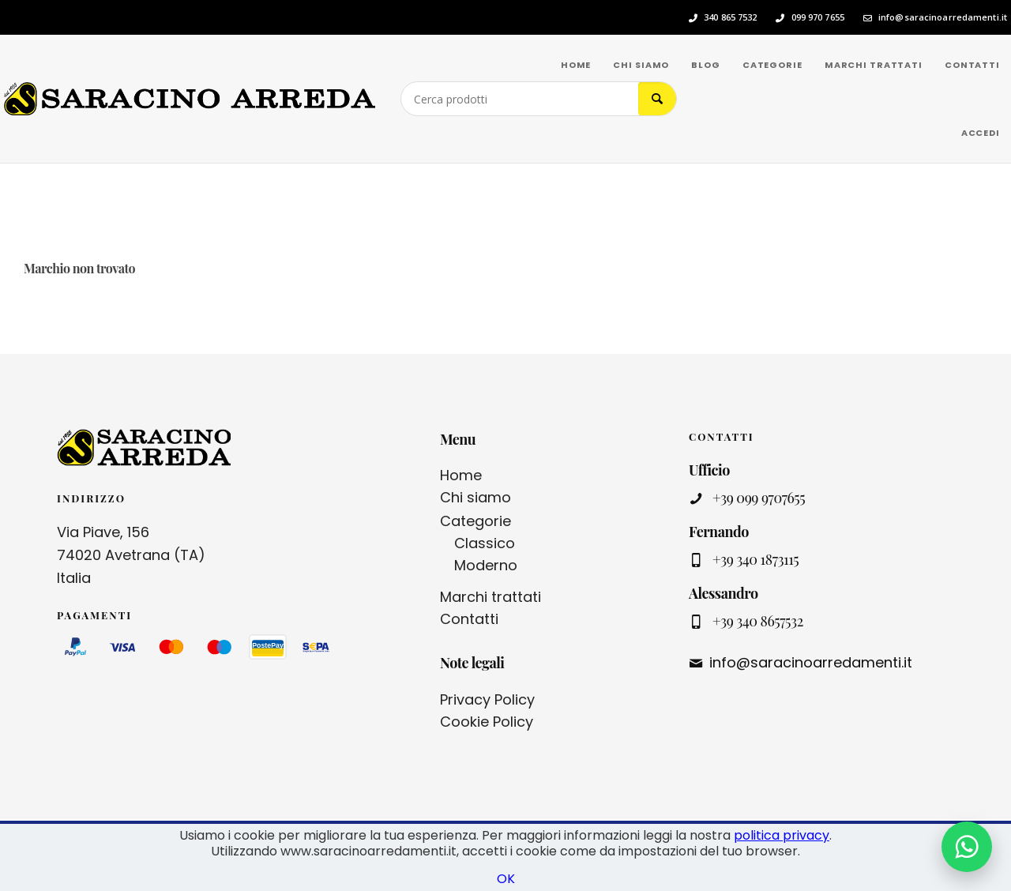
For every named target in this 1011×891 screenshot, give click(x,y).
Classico (484, 543)
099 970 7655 (817, 17)
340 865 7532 (730, 17)
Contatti (469, 619)
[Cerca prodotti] (519, 98)
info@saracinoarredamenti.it (942, 17)
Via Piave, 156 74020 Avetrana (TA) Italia (131, 555)
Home (461, 475)
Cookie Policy (486, 721)
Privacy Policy (487, 699)
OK (506, 879)
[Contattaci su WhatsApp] (966, 846)
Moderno (485, 565)
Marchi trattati (490, 597)
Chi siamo (475, 497)
